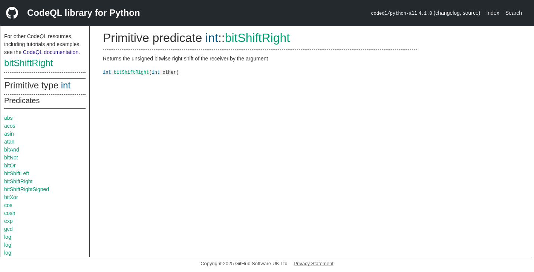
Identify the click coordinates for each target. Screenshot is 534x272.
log (7, 237)
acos (9, 126)
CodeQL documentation (50, 52)
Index (492, 13)
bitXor (11, 197)
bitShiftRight (28, 63)
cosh (9, 213)
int (65, 85)
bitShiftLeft (16, 173)
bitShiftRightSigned (26, 189)
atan (9, 142)
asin (9, 134)
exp (8, 221)
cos (8, 205)
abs (8, 118)
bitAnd (11, 150)
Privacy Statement (314, 263)
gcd (8, 229)
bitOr (9, 165)
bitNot (11, 158)
